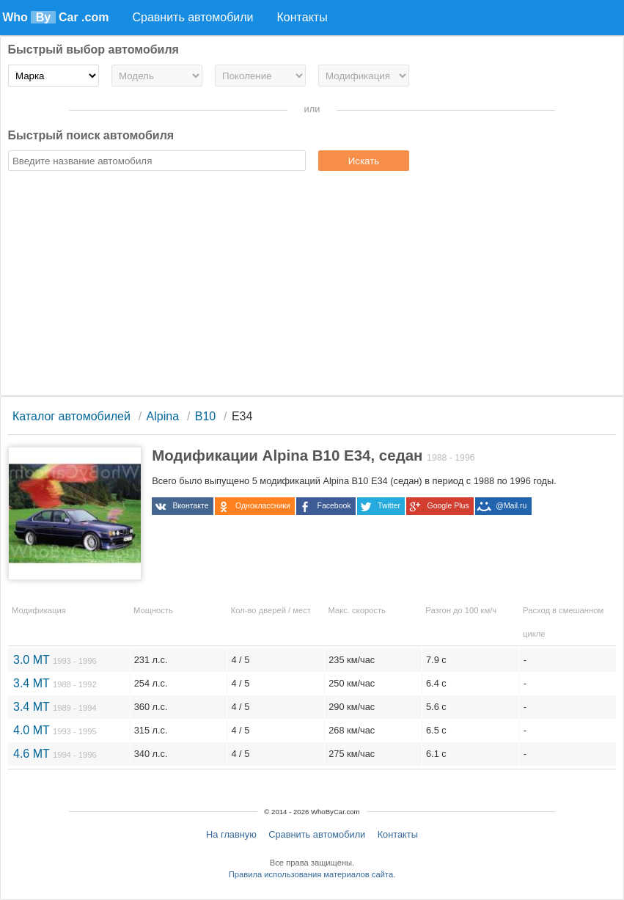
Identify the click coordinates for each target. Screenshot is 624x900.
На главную (231, 834)
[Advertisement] (312, 285)
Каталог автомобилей (71, 416)
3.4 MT (55, 683)
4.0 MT (55, 730)
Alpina (163, 416)
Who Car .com (55, 17)
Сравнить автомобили (316, 834)
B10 (205, 416)
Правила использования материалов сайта (311, 874)
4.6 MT (55, 753)
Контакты (398, 834)
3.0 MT (55, 660)
